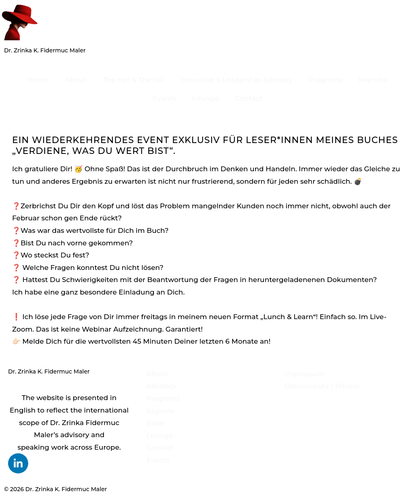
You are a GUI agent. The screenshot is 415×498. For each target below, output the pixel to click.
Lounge (205, 98)
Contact (248, 98)
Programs (325, 80)
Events (164, 98)
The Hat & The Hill (133, 80)
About (75, 80)
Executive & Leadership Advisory (237, 80)
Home (38, 80)
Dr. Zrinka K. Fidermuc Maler (45, 50)
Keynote (373, 80)
